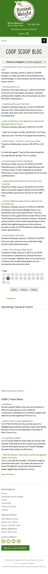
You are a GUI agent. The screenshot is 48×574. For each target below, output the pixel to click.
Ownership (6, 503)
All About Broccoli (11, 87)
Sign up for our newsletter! (15, 548)
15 (25, 278)
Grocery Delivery (29, 29)
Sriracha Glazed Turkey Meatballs (18, 161)
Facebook (10, 298)
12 (12, 278)
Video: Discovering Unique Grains (18, 249)
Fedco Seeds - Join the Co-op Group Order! (22, 141)
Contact (4, 509)
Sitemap (31, 563)
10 (4, 278)
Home (4, 493)
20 (4, 282)
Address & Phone (9, 515)
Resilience (7, 404)
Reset (33, 289)
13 (16, 278)
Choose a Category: (15, 62)
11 (8, 278)
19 (42, 278)
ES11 (44, 566)
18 (38, 278)
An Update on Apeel (11, 438)
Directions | (16, 29)
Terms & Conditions (21, 563)
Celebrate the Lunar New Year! (16, 104)
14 (21, 278)
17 (33, 278)
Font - (14, 289)
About (4, 500)
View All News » (8, 474)
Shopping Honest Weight (12, 496)
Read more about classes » (12, 390)
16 (29, 278)
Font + (24, 289)
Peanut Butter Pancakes (13, 235)
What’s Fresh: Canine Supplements (18, 421)
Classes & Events (8, 506)
